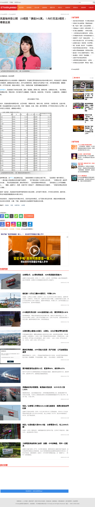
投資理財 (21, 7)
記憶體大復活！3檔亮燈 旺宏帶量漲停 (84, 43)
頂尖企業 (36, 7)
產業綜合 (75, 7)
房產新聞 (83, 7)
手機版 (11, 1)
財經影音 (67, 7)
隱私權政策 (61, 501)
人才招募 (25, 501)
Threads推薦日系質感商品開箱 (85, 144)
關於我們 (31, 501)
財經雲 (8, 7)
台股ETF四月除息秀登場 (80, 57)
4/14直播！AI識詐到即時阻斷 (84, 154)
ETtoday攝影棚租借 (82, 175)
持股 (12, 205)
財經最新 (29, 7)
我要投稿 (19, 501)
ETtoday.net (51, 503)
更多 (91, 78)
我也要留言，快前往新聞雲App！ (34, 491)
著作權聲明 (69, 501)
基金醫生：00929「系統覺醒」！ (82, 55)
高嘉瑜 (7, 205)
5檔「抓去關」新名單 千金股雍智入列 (84, 45)
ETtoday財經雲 (75, 69)
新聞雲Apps (18, 1)
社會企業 (91, 7)
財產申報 (17, 205)
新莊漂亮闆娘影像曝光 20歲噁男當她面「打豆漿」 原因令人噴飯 (89, 107)
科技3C (60, 7)
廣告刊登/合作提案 (40, 501)
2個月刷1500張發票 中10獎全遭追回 (83, 21)
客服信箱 (48, 501)
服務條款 (54, 501)
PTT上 (12, 178)
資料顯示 (3, 90)
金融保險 (44, 7)
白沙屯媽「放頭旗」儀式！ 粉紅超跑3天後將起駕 (89, 96)
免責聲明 (75, 501)
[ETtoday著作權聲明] (26, 229)
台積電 (23, 205)
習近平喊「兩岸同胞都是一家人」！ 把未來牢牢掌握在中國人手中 (22, 234)
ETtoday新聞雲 (4, 1)
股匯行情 (52, 7)
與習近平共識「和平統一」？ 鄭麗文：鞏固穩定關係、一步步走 (89, 118)
